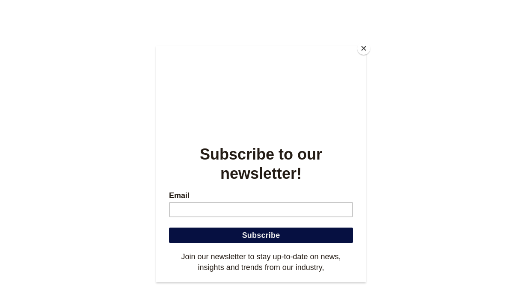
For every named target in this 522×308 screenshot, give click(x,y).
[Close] (363, 48)
